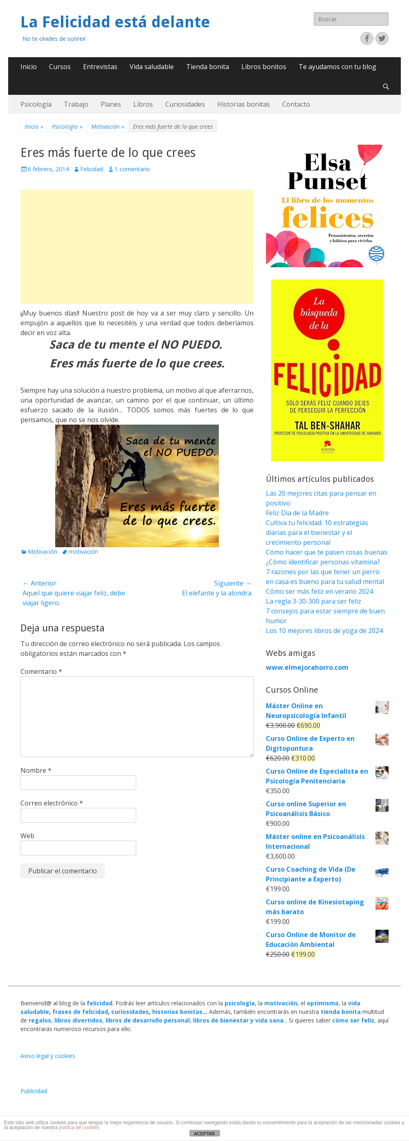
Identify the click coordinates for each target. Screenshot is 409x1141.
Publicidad (33, 1091)
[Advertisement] (137, 247)
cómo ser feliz (353, 1020)
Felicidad (91, 169)
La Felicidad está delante (115, 22)
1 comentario (132, 169)
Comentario (41, 671)
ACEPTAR (204, 1133)
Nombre (36, 770)
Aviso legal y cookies (47, 1056)
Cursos (60, 66)
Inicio (28, 66)
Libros (143, 104)
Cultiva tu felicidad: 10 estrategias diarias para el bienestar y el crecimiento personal (317, 532)
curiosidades (130, 1012)
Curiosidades (185, 104)
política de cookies (79, 1127)
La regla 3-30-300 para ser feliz (313, 601)
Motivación (107, 126)
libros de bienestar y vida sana (238, 1020)
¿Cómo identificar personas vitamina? (323, 561)
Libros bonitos (263, 66)
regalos (40, 1020)
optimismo (323, 1003)
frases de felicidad (80, 1012)
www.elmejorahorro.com (307, 667)
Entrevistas (100, 66)
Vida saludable (152, 66)
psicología (240, 1003)
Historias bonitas (243, 104)
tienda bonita (341, 1012)
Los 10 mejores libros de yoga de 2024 (324, 630)
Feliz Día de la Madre (297, 512)
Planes (111, 104)
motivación (83, 551)
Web (27, 835)
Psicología (36, 104)
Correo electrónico (51, 803)
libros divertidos (78, 1020)
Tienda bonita (207, 66)
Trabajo (76, 104)
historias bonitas (177, 1012)
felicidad (99, 1003)
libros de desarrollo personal (148, 1020)
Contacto (296, 104)
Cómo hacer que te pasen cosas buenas (326, 552)
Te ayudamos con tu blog (337, 66)
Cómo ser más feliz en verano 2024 (319, 591)
